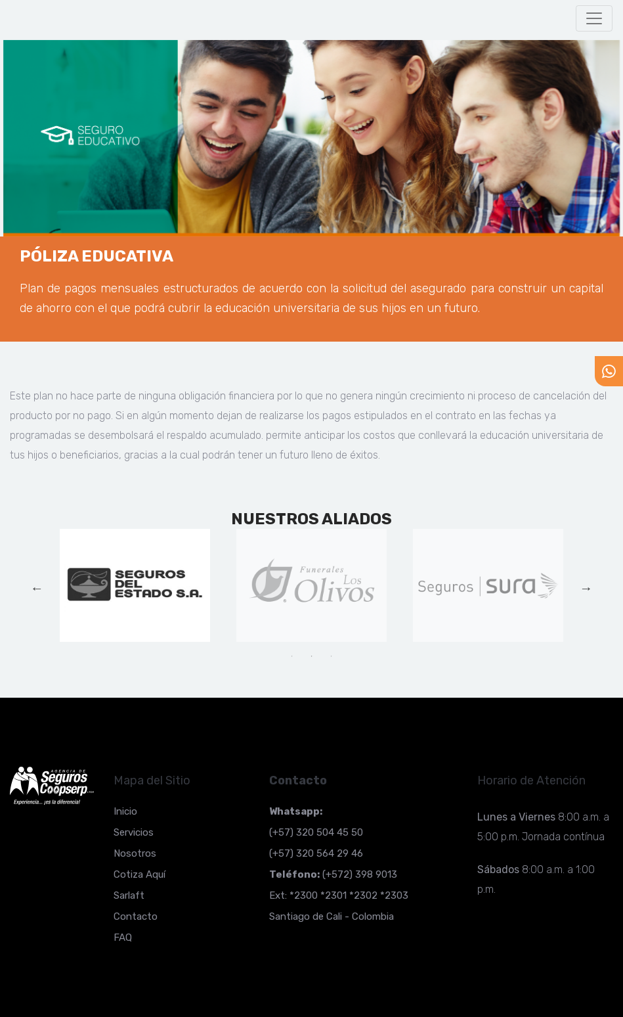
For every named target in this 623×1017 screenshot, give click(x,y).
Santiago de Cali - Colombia (331, 916)
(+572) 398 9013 (333, 874)
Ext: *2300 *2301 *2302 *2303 (338, 895)
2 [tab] (311, 656)
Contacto (136, 916)
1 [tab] (291, 656)
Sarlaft (129, 895)
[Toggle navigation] (594, 18)
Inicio (125, 811)
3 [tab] (330, 656)
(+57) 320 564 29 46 (316, 853)
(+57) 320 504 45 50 (316, 832)
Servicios (134, 832)
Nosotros (135, 853)
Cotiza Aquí (139, 874)
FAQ (123, 937)
